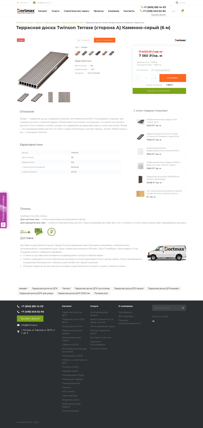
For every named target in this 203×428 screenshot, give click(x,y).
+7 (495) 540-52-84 (154, 11)
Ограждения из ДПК (72, 355)
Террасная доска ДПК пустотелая (92, 288)
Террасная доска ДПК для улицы (36, 293)
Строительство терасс (76, 11)
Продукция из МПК (72, 326)
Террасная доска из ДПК (45, 288)
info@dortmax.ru (44, 3)
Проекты (99, 11)
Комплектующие (70, 411)
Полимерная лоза (71, 383)
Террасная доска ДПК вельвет (163, 288)
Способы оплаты (98, 348)
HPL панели (68, 391)
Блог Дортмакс (126, 316)
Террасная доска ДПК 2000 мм (74, 293)
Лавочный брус (70, 395)
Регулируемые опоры (73, 375)
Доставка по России (100, 337)
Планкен (66, 387)
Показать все (101, 293)
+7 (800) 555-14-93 (155, 7)
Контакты (129, 11)
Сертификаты (125, 312)
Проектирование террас (102, 326)
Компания (113, 11)
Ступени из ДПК (70, 367)
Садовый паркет (70, 371)
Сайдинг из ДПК (70, 344)
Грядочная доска (70, 399)
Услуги (55, 11)
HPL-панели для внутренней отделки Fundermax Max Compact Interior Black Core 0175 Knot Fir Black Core (164, 193)
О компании (125, 306)
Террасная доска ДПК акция (128, 288)
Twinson (66, 288)
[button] (67, 68)
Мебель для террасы (72, 379)
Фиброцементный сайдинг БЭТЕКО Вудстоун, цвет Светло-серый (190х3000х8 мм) (163, 164)
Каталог (42, 11)
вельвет (23, 288)
